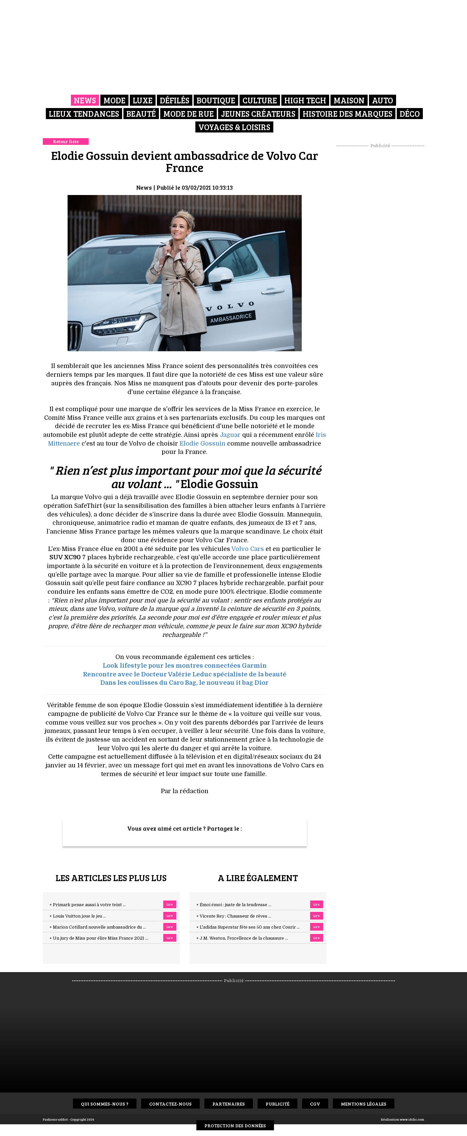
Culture (260, 100)
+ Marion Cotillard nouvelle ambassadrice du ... (98, 927)
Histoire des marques (347, 113)
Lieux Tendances (84, 113)
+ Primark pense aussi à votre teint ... (88, 905)
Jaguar (230, 435)
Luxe (143, 100)
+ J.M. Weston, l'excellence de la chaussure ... (242, 938)
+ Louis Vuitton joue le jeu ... (78, 916)
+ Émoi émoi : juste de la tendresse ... (233, 905)
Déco (410, 113)
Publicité (277, 1104)
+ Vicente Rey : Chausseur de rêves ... (233, 916)
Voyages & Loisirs (234, 126)
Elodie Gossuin (202, 443)
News (85, 100)
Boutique (216, 100)
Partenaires (228, 1104)
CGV (315, 1104)
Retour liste (66, 141)
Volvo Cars (247, 549)
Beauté (141, 113)
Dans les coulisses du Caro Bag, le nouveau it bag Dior (184, 682)
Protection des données (235, 1125)
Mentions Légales (363, 1104)
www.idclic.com (412, 1119)
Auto (382, 100)
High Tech (305, 100)
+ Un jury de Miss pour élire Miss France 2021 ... (99, 938)
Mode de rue (188, 113)
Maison (349, 100)
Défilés (174, 100)
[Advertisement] (380, 249)
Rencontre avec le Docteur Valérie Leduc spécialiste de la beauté (184, 674)
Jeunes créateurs (258, 113)
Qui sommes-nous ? (104, 1104)
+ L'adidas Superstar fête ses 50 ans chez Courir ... (248, 927)
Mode (114, 100)
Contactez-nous (170, 1104)
